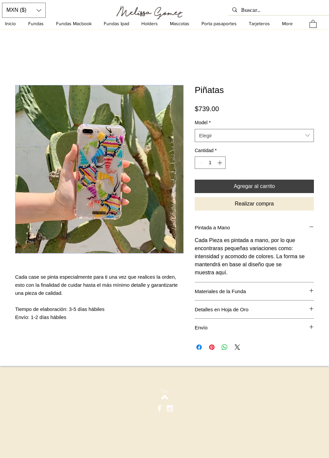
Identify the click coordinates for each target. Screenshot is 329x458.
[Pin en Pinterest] (212, 347)
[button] (313, 23)
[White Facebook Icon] (159, 408)
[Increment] (220, 163)
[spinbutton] (210, 163)
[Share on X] (237, 347)
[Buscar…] (278, 10)
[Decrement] (200, 163)
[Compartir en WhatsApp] (225, 347)
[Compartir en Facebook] (199, 347)
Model (203, 122)
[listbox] (24, 10)
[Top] (164, 390)
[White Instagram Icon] (170, 408)
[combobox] (254, 135)
